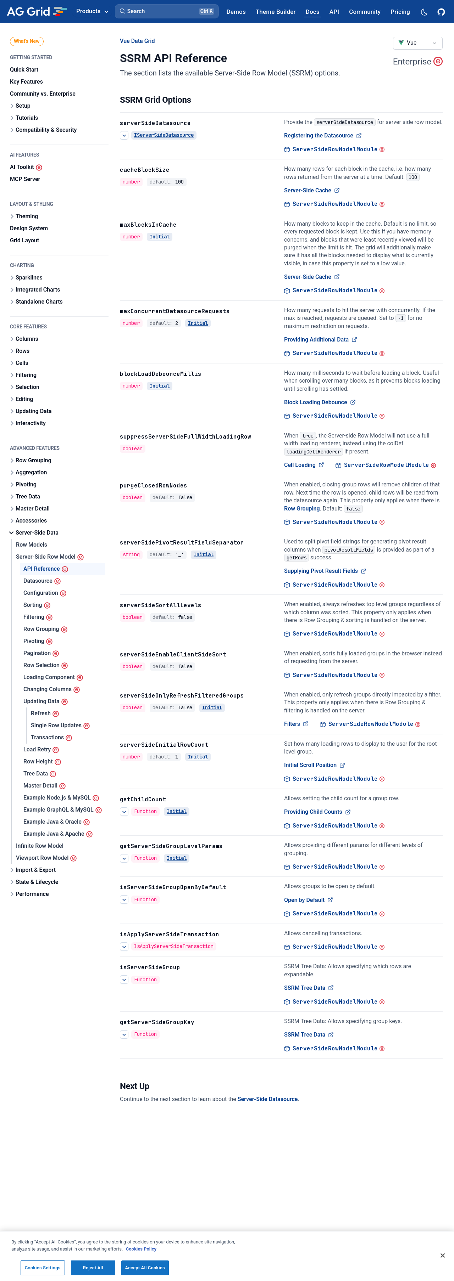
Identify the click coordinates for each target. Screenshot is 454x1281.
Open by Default (308, 900)
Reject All (93, 1267)
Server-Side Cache (312, 190)
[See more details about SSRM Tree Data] (124, 979)
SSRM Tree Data (309, 987)
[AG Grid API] (334, 11)
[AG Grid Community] (365, 11)
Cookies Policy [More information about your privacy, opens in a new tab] (141, 1249)
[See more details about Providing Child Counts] (124, 811)
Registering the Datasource (323, 135)
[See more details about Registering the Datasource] (124, 135)
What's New (27, 41)
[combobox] (418, 43)
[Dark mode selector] (424, 11)
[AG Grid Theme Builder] (276, 11)
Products (92, 11)
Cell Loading (304, 465)
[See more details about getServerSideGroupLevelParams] (124, 858)
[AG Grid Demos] (236, 11)
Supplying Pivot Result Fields (325, 571)
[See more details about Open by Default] (124, 899)
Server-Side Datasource (268, 1099)
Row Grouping (302, 508)
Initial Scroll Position (314, 765)
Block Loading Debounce (320, 402)
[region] (227, 1256)
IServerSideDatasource (164, 135)
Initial (160, 236)
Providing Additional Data (320, 339)
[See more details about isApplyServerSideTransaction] (124, 946)
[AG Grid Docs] (313, 11)
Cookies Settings (43, 1267)
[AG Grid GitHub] (442, 11)
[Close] (442, 1255)
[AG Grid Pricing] (400, 11)
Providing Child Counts (317, 811)
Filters (296, 724)
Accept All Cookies (145, 1267)
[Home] (36, 11)
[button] (167, 11)
